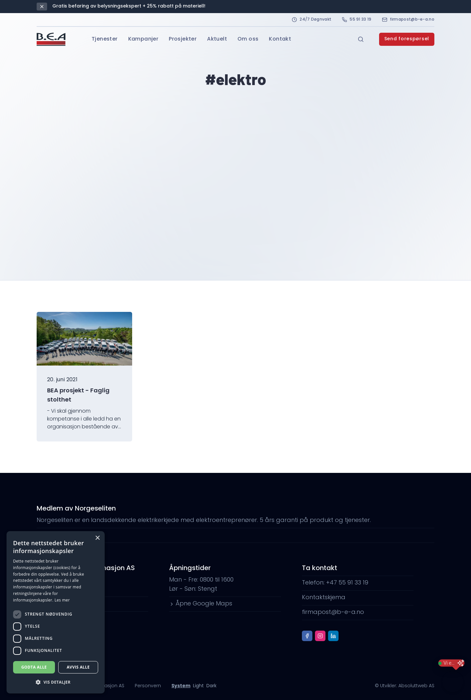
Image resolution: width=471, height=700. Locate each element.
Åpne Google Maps (200, 604)
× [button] (97, 538)
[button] (55, 682)
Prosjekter (183, 39)
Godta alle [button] (34, 667)
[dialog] (56, 612)
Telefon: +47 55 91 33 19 (335, 583)
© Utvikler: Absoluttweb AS (404, 686)
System (180, 686)
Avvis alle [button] (78, 667)
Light (198, 686)
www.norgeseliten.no (70, 535)
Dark (211, 686)
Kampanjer (143, 39)
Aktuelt (217, 39)
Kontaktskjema (323, 598)
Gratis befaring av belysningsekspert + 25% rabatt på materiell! (128, 6)
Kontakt (280, 39)
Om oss (247, 39)
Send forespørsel (406, 39)
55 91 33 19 (356, 19)
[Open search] (360, 39)
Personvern (148, 686)
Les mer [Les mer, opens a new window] (62, 600)
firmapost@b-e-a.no (408, 19)
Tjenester (105, 39)
